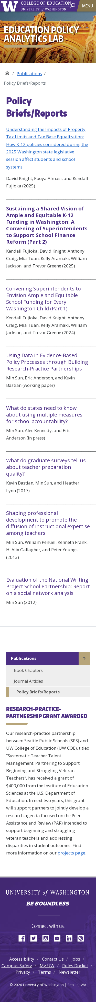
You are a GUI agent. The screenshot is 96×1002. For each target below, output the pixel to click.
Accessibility (21, 959)
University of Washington (10, 6)
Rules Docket (75, 966)
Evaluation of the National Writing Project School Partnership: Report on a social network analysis (48, 586)
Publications (29, 73)
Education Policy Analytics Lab (7, 72)
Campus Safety (17, 966)
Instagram (47, 937)
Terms (44, 972)
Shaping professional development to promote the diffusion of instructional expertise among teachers (48, 523)
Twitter (35, 937)
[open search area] (73, 5)
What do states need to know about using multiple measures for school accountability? (44, 414)
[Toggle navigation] (88, 6)
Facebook (23, 937)
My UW (47, 966)
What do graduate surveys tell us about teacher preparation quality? (46, 467)
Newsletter (69, 972)
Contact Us (53, 959)
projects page (71, 853)
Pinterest (82, 937)
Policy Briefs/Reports (38, 692)
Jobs (75, 959)
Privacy (23, 972)
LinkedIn (71, 937)
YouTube (59, 937)
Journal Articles (28, 681)
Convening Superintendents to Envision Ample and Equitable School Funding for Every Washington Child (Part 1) (43, 298)
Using (47, 362)
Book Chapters (28, 670)
